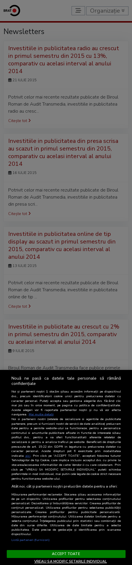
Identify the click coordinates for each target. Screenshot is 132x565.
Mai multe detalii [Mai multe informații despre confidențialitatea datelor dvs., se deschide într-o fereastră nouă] (41, 414)
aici (28, 456)
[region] (66, 467)
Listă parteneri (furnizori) (30, 540)
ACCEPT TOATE (66, 554)
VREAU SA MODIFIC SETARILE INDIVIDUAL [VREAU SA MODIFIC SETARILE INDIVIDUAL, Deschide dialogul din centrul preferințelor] (70, 561)
